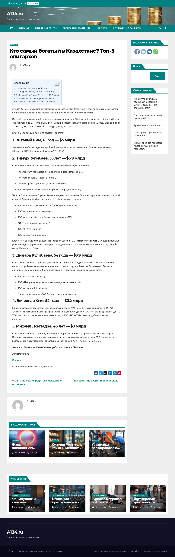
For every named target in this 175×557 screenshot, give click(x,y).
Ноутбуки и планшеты (127, 28)
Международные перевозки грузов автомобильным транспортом (148, 146)
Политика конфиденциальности (154, 551)
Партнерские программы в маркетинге (144, 502)
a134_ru (26, 65)
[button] (160, 28)
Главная (24, 28)
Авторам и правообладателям (113, 551)
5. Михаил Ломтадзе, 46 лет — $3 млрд (35, 101)
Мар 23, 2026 (141, 507)
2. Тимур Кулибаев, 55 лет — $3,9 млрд (35, 91)
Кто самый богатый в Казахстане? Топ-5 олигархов (62, 54)
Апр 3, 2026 (20, 507)
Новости (101, 28)
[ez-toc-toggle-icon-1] (56, 84)
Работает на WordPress (17, 551)
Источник (17, 360)
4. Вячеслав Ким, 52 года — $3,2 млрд (35, 98)
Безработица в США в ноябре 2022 (97, 380)
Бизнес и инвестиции (76, 28)
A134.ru (15, 13)
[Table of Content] (57, 83)
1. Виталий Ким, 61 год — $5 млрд (32, 88)
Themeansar (57, 551)
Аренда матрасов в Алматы (148, 125)
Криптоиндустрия (60, 495)
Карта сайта (133, 551)
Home (96, 551)
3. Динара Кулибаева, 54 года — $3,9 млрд (37, 95)
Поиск (137, 66)
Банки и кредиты (46, 28)
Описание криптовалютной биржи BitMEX (66, 502)
